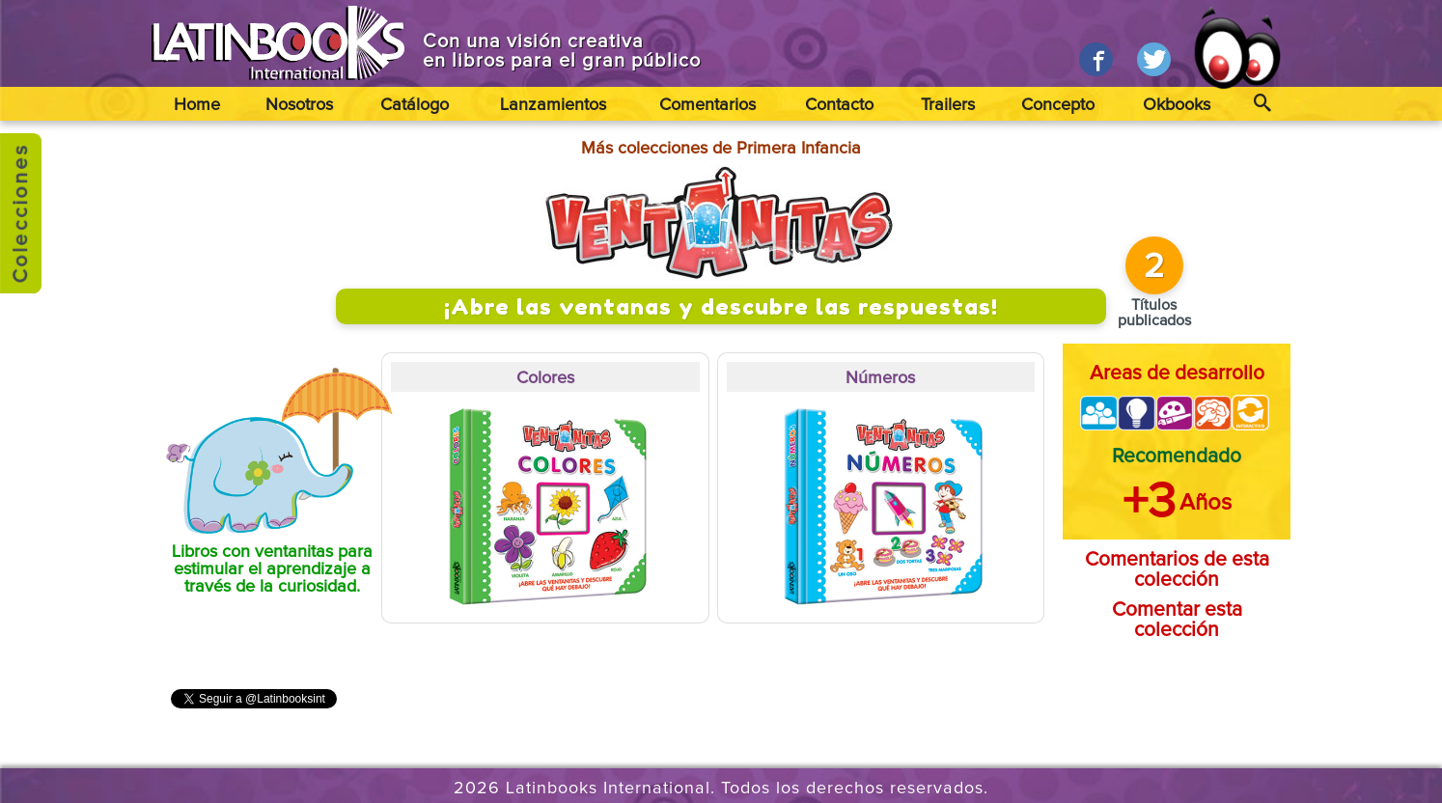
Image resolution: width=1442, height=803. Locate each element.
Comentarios (707, 105)
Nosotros (299, 105)
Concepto (1058, 105)
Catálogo (414, 105)
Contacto (839, 105)
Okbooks (1176, 105)
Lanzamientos (553, 105)
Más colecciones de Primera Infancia (721, 148)
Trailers (948, 105)
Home (197, 105)
